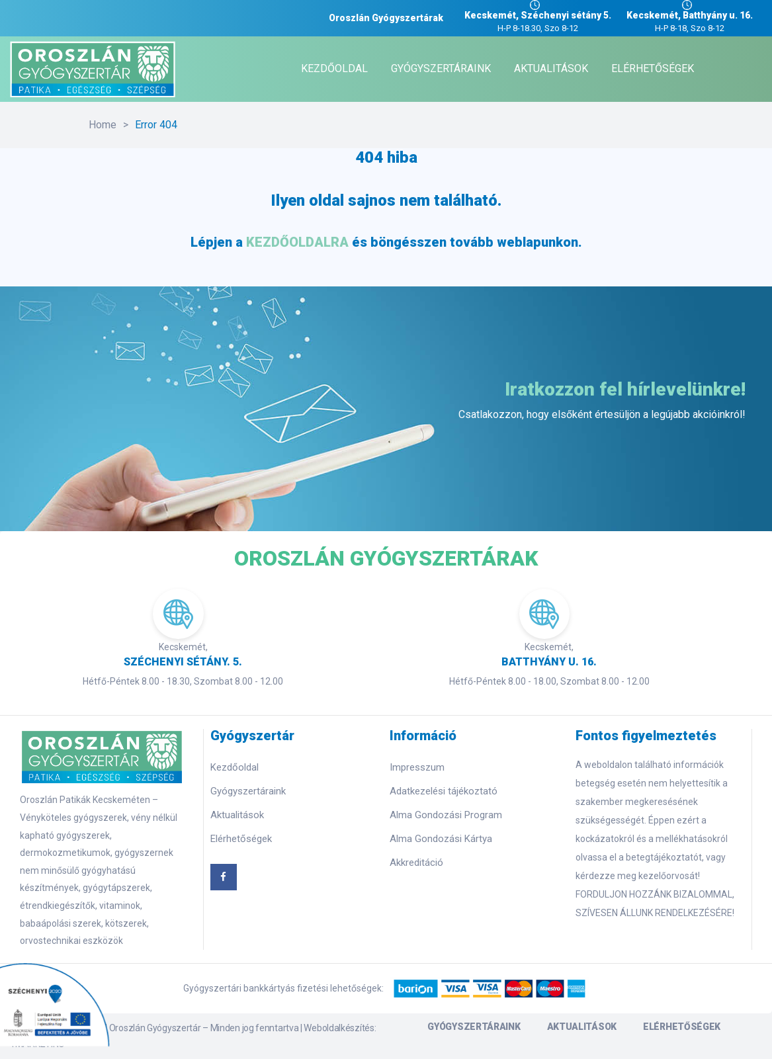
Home (102, 124)
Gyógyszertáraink (248, 791)
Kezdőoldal (234, 767)
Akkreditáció (416, 862)
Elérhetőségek (241, 839)
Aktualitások (237, 815)
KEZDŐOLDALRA (297, 242)
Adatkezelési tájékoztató (443, 791)
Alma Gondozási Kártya (441, 839)
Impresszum (417, 767)
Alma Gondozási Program (446, 815)
